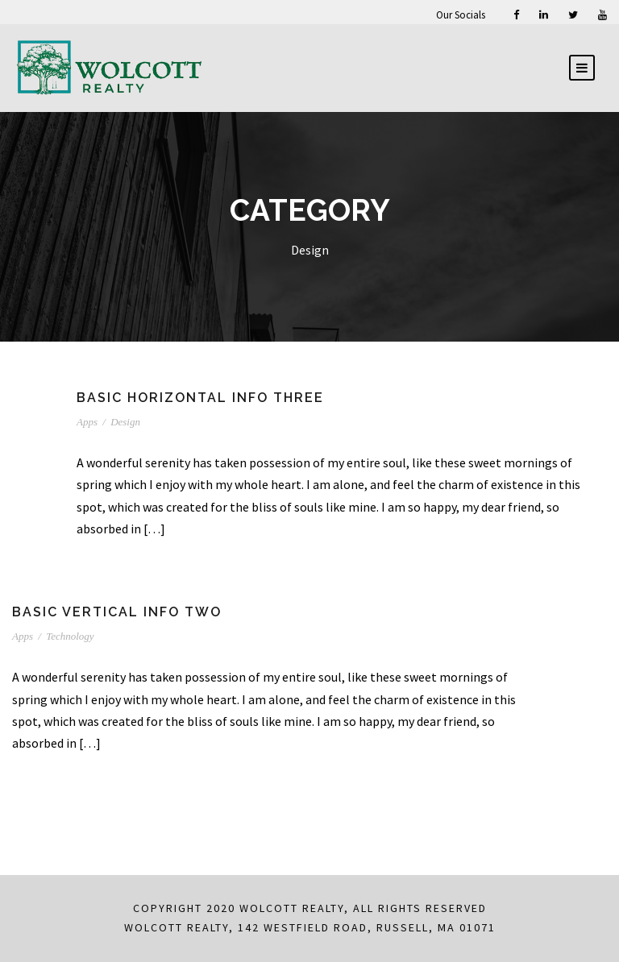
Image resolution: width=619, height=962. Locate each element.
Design (125, 422)
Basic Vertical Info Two (117, 612)
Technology (69, 636)
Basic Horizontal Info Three (200, 397)
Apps (87, 422)
